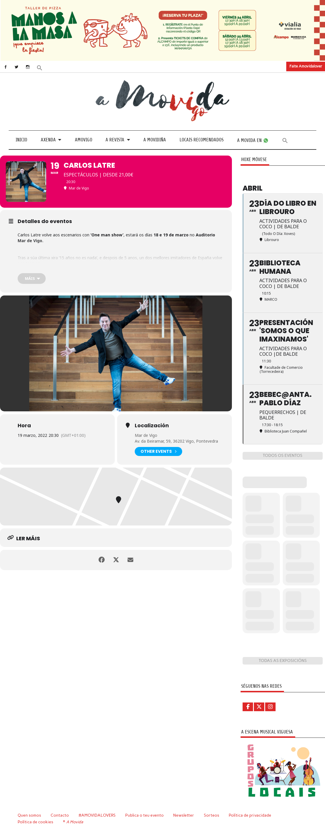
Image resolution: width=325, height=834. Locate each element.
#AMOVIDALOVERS (97, 815)
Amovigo (83, 140)
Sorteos (211, 815)
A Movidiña (154, 140)
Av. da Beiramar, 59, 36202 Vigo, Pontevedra (176, 441)
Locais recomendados (202, 140)
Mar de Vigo (146, 435)
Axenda (48, 140)
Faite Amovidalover (305, 66)
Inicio (21, 140)
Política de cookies (35, 822)
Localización (152, 425)
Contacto (60, 815)
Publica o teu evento (144, 815)
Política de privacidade (250, 815)
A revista (115, 140)
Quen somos (29, 815)
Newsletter (183, 815)
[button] (39, 67)
